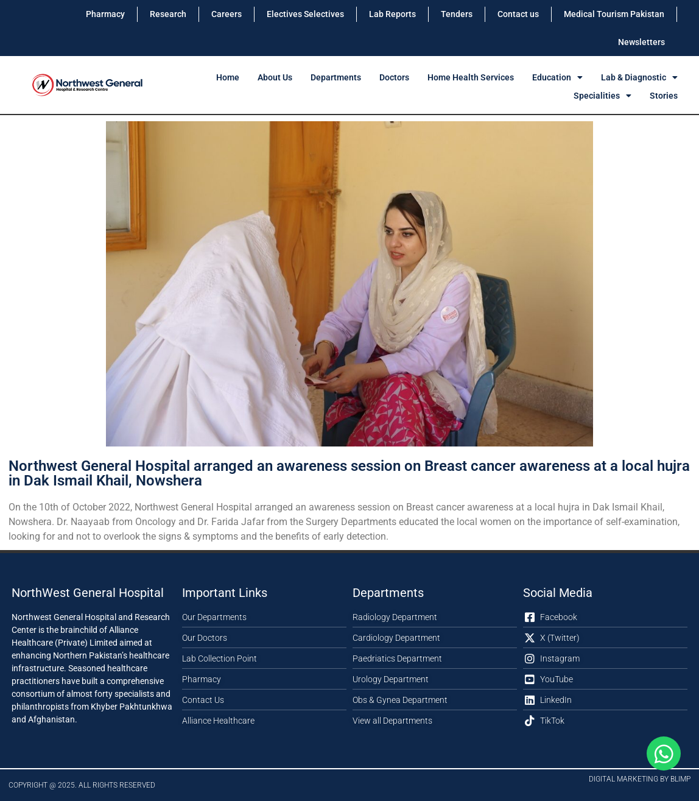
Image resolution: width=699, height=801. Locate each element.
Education (557, 77)
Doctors (394, 77)
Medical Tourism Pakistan (614, 14)
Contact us (518, 14)
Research (168, 14)
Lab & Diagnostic (639, 77)
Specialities (602, 95)
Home (227, 77)
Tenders (456, 14)
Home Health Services (470, 77)
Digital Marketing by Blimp (639, 779)
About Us (275, 77)
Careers (226, 14)
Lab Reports (392, 14)
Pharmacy (105, 14)
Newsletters (641, 42)
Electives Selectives (305, 14)
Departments (336, 77)
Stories (664, 96)
